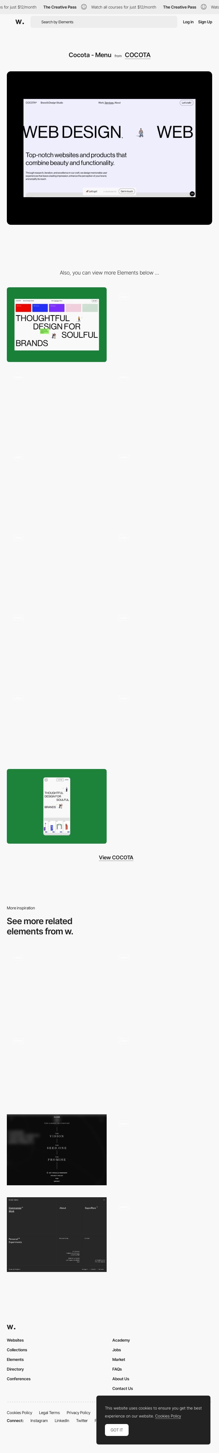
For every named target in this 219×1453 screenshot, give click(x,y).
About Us (120, 1378)
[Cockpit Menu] (162, 1151)
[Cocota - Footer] (57, 645)
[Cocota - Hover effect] (57, 405)
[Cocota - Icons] (57, 565)
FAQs (117, 1369)
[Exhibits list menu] (57, 1068)
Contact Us (122, 1388)
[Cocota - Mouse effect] (162, 405)
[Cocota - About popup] (162, 324)
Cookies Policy (19, 1412)
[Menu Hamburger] (162, 1068)
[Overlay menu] (57, 1234)
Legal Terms (49, 1412)
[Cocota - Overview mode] (162, 726)
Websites (15, 1340)
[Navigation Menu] (57, 985)
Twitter (82, 1420)
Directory (15, 1369)
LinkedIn (62, 1420)
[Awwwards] (19, 22)
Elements (15, 1359)
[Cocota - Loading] (57, 485)
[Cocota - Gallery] (162, 485)
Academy (121, 1340)
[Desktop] (57, 324)
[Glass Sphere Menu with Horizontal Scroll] (162, 1232)
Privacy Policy (78, 1412)
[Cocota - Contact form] (57, 726)
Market (118, 1359)
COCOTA (138, 55)
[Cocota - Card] (162, 645)
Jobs (116, 1349)
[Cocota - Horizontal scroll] (162, 565)
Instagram (39, 1420)
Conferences (19, 1378)
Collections (17, 1349)
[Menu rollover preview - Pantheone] (162, 983)
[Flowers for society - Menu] (57, 1149)
